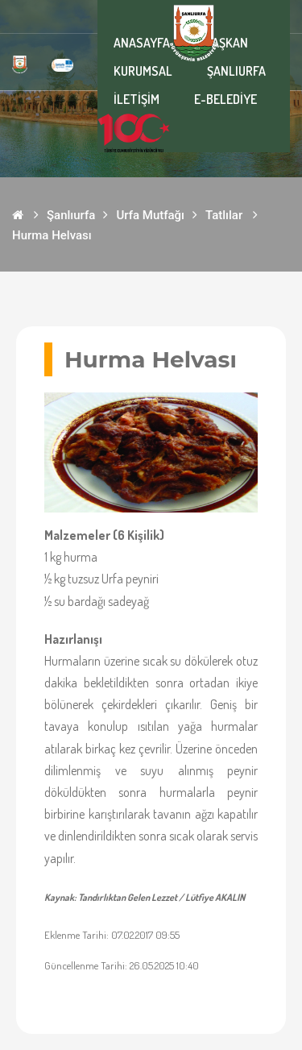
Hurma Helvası (52, 235)
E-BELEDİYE (225, 99)
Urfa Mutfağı (150, 215)
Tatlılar (223, 215)
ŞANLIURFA (236, 71)
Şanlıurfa (71, 215)
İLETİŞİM (136, 99)
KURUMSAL (143, 71)
